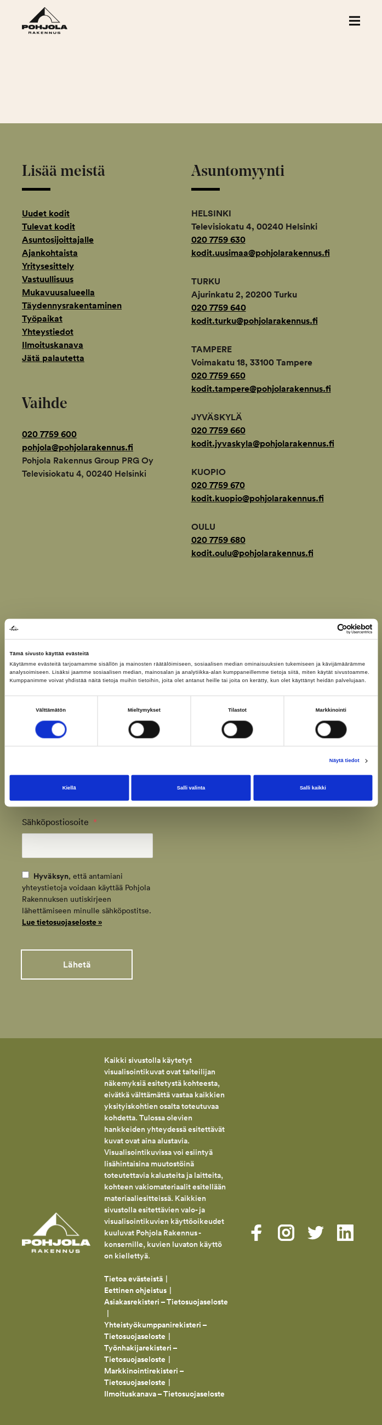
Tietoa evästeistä (133, 1276)
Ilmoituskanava (52, 345)
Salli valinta (191, 788)
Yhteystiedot (47, 331)
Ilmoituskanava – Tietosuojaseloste (165, 1391)
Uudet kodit (46, 213)
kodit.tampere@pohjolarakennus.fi (261, 388)
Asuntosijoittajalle (58, 239)
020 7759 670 (218, 485)
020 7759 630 (218, 239)
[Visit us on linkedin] (345, 1230)
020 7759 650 (218, 375)
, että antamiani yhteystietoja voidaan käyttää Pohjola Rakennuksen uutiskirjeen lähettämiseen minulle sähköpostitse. (86, 899)
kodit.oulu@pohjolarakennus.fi (252, 553)
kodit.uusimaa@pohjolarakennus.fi (260, 253)
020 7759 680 (218, 540)
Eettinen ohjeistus (135, 1287)
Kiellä (69, 788)
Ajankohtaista (50, 253)
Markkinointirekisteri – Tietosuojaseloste (144, 1374)
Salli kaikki (313, 788)
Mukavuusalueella (58, 292)
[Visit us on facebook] (256, 1230)
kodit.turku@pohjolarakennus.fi (254, 321)
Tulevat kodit (48, 226)
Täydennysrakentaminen (72, 305)
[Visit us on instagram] (286, 1230)
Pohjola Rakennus (56, 20)
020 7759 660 (218, 430)
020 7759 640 (218, 307)
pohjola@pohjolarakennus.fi (77, 447)
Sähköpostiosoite (59, 821)
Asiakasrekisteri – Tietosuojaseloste (166, 1299)
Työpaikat (42, 318)
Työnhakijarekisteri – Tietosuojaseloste (140, 1351)
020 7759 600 (49, 434)
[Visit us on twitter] (315, 1230)
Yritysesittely (48, 266)
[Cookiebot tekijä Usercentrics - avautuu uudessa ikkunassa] (325, 628)
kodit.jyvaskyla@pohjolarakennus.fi (262, 443)
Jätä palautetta (53, 358)
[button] (354, 20)
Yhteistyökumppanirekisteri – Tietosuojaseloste (155, 1328)
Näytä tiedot (344, 761)
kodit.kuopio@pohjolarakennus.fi (257, 498)
